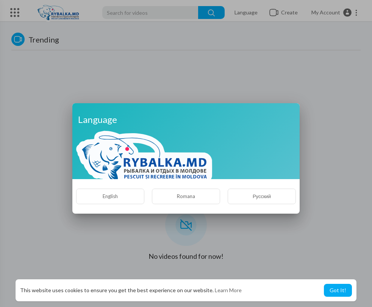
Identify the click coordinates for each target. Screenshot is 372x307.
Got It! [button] (338, 290)
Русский (262, 196)
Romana (186, 196)
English (110, 196)
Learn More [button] (228, 290)
